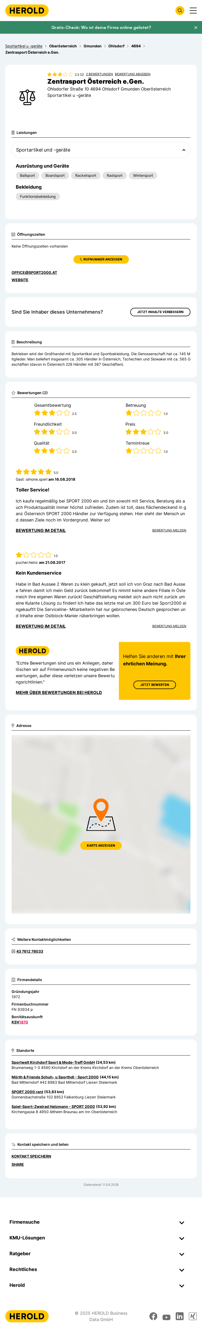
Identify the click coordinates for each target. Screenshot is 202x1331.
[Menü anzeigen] (193, 10)
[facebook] (153, 1316)
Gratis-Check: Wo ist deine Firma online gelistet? (101, 27)
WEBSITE (20, 280)
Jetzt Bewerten (154, 685)
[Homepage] (27, 10)
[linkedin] (180, 1316)
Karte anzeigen (101, 845)
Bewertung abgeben (132, 74)
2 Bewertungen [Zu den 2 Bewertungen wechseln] (99, 74)
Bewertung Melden (169, 530)
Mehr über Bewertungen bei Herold (59, 692)
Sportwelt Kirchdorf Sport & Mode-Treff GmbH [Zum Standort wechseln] (53, 1062)
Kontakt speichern (31, 1156)
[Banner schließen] (196, 27)
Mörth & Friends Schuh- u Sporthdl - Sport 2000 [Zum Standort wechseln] (55, 1077)
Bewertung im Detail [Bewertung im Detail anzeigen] (41, 530)
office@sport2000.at (34, 272)
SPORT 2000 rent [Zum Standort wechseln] (27, 1091)
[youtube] (166, 1316)
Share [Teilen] (18, 1164)
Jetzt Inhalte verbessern (160, 312)
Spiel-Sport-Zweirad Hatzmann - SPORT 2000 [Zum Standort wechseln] (53, 1106)
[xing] (193, 1316)
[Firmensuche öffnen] (179, 10)
